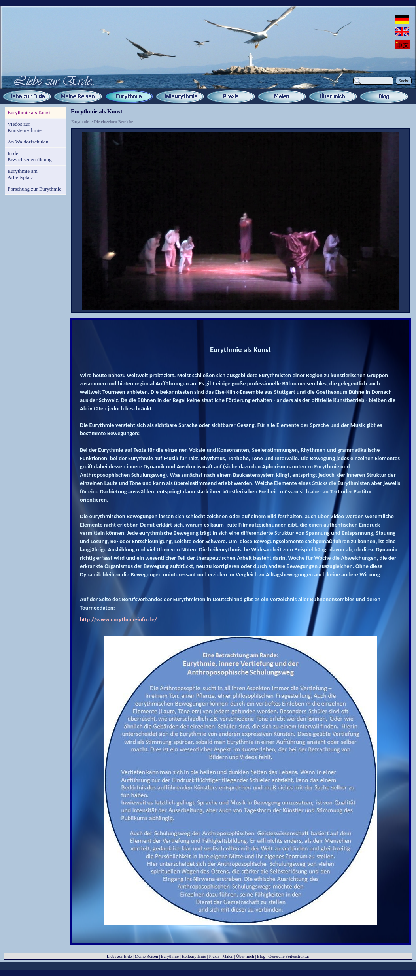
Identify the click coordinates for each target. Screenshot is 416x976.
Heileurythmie (194, 956)
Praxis (214, 956)
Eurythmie (80, 121)
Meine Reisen (146, 956)
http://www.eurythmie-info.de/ (118, 619)
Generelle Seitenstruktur (288, 956)
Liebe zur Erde (119, 956)
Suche (404, 81)
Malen (228, 956)
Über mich (245, 956)
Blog (261, 956)
